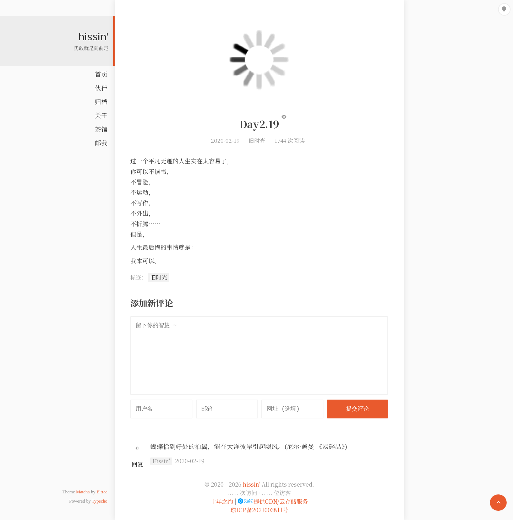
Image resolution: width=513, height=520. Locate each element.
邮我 (101, 142)
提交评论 (357, 409)
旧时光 (257, 140)
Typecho (100, 501)
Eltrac (102, 491)
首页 (101, 74)
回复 (137, 464)
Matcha (82, 491)
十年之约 (222, 501)
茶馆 (101, 129)
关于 (101, 115)
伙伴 (101, 87)
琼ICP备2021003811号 (259, 510)
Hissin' (161, 461)
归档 (101, 101)
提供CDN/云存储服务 (273, 501)
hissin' (93, 36)
